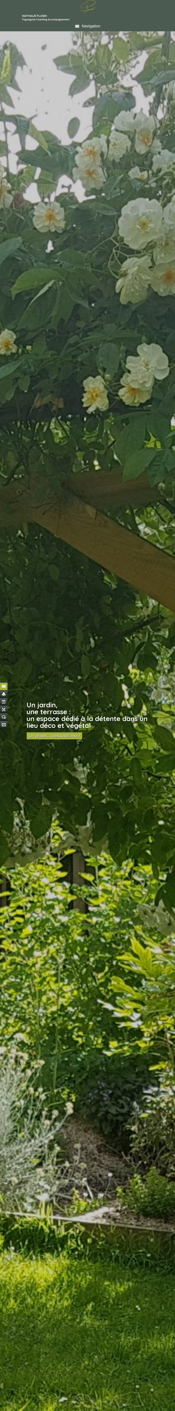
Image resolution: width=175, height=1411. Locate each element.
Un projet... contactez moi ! (54, 735)
